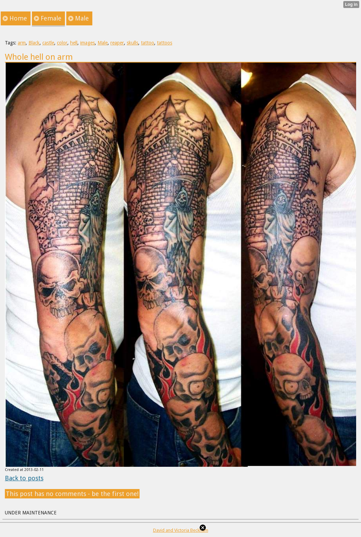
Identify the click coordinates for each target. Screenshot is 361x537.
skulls (132, 43)
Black (34, 43)
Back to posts (24, 478)
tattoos (164, 43)
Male (103, 43)
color (62, 43)
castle (48, 43)
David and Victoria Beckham (180, 530)
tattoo (147, 43)
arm (22, 43)
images (87, 43)
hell (73, 43)
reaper (117, 43)
